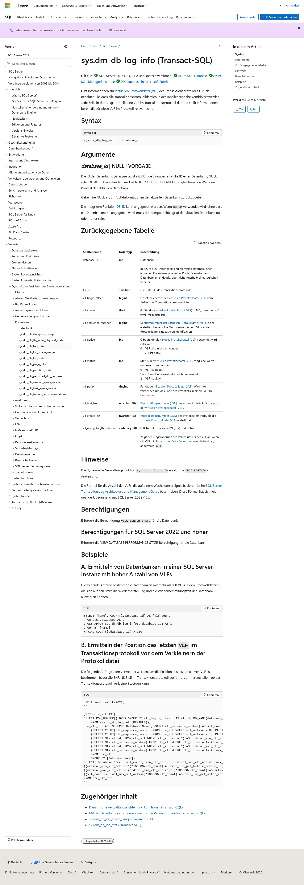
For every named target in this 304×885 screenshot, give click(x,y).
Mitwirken (88, 872)
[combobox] (38, 55)
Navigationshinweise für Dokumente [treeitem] (31, 77)
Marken (226, 872)
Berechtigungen (245, 76)
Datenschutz (107, 872)
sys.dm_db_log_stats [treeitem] (31, 358)
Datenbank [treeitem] (25, 328)
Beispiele (240, 82)
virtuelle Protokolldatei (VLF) (178, 339)
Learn (84, 46)
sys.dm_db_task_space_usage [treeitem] (37, 388)
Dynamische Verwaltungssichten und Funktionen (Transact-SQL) (136, 807)
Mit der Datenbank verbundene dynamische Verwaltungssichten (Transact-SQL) (147, 813)
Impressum (206, 872)
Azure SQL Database (193, 75)
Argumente (242, 60)
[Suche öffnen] (280, 5)
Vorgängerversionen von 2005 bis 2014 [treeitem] (33, 83)
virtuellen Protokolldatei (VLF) (136, 91)
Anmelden (292, 5)
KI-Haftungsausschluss (19, 872)
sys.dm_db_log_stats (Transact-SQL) (115, 825)
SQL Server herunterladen (280, 17)
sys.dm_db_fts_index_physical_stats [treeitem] (40, 340)
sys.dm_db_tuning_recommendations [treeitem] (42, 394)
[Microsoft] (8, 5)
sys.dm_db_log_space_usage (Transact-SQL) (121, 819)
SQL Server (110, 46)
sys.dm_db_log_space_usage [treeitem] (36, 352)
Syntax (239, 54)
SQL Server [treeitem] (15, 71)
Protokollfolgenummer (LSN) (158, 403)
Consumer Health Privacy (140, 872)
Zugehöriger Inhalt (247, 87)
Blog (70, 872)
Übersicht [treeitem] (21, 292)
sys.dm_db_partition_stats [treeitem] (34, 370)
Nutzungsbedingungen (179, 872)
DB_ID (120, 206)
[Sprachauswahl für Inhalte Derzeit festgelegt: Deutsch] (14, 862)
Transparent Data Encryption (174, 441)
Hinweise (240, 71)
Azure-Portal (248, 17)
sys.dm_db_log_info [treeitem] (31, 346)
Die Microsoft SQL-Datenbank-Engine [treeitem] (36, 101)
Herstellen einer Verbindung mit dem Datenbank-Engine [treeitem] (35, 110)
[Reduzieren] (66, 46)
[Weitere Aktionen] (219, 46)
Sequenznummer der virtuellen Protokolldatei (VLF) (173, 323)
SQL (95, 46)
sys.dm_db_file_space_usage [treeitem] (36, 334)
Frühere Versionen (51, 872)
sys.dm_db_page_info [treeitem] (32, 364)
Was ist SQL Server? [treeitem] (24, 95)
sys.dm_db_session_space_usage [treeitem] (39, 382)
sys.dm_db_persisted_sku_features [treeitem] (40, 376)
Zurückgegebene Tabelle (250, 65)
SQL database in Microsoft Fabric (144, 81)
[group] (152, 742)
